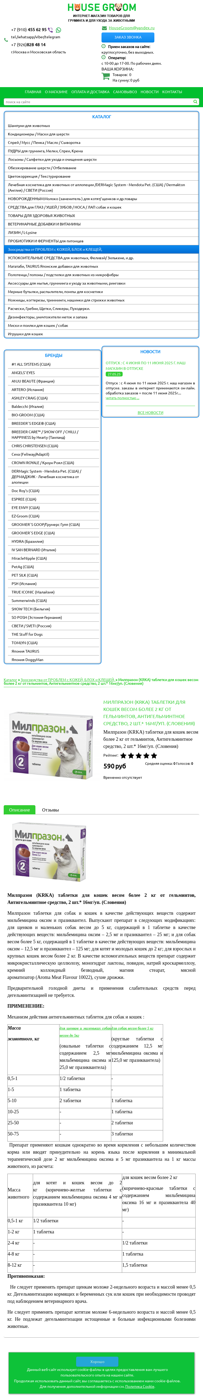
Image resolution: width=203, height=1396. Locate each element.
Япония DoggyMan (27, 659)
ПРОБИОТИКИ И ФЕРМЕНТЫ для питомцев (46, 240)
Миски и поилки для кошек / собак (38, 325)
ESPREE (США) (24, 499)
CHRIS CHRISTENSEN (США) (35, 445)
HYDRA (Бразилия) (28, 541)
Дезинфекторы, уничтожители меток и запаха (47, 316)
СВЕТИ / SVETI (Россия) (32, 625)
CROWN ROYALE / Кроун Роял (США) (43, 462)
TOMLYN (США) (25, 642)
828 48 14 (28, 44)
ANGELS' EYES (23, 372)
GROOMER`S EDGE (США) (33, 532)
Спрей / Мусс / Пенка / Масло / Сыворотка (44, 142)
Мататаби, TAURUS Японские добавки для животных (53, 266)
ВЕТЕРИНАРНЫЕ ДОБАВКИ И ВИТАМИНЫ (44, 223)
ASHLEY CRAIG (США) (30, 397)
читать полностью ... (122, 397)
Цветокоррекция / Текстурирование (39, 176)
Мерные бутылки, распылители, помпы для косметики (55, 291)
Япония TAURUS (25, 651)
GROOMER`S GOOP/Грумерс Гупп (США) (46, 524)
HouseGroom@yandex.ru (132, 27)
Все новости (150, 412)
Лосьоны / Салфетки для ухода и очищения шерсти (52, 159)
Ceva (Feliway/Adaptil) (30, 454)
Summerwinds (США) (29, 600)
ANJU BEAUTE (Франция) (33, 381)
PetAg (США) (23, 566)
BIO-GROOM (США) (28, 414)
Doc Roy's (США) (26, 490)
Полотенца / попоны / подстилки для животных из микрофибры (63, 274)
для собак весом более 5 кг (132, 1028)
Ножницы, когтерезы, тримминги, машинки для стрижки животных (66, 300)
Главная (33, 91)
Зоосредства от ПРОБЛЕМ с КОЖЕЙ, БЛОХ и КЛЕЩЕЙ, (55, 249)
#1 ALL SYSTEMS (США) (31, 364)
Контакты (172, 91)
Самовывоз (125, 91)
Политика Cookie (139, 1386)
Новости (150, 91)
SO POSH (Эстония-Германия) (37, 617)
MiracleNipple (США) (29, 558)
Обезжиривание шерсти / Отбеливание (42, 167)
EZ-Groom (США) (26, 515)
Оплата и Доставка (90, 91)
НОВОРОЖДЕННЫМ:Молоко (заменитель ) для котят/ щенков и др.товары (72, 198)
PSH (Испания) (24, 583)
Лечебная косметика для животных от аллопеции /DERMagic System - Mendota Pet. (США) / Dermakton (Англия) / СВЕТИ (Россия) (96, 187)
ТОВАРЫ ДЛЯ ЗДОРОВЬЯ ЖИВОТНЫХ (41, 215)
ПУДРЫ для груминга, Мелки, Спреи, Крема (45, 150)
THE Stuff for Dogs (27, 634)
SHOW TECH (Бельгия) (31, 608)
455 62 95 (36, 30)
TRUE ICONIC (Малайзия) (33, 591)
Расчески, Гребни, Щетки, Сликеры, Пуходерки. (49, 308)
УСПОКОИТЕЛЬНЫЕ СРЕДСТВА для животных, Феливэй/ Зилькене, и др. (71, 257)
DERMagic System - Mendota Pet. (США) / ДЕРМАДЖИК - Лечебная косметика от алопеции (46, 476)
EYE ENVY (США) (26, 507)
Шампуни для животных (29, 125)
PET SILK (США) (25, 575)
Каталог (10, 679)
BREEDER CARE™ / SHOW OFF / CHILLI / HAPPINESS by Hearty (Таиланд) (45, 434)
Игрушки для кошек (25, 333)
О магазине (56, 91)
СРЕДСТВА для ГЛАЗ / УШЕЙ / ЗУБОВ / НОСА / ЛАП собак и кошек (65, 207)
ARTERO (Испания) (28, 389)
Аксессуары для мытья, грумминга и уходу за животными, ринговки (66, 283)
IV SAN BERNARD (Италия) (34, 549)
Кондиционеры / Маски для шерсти (38, 133)
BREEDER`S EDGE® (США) (34, 423)
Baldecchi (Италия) (28, 406)
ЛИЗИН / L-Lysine (22, 232)
